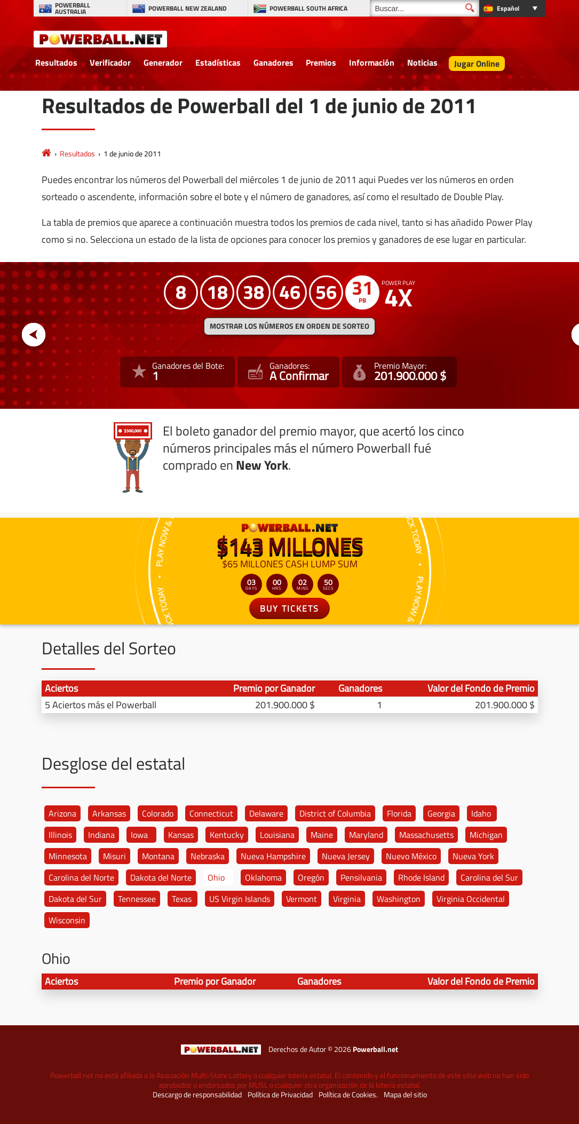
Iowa (139, 834)
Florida (399, 813)
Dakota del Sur (75, 898)
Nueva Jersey (346, 856)
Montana (158, 856)
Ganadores (273, 62)
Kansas (181, 834)
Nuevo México (411, 856)
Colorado (157, 813)
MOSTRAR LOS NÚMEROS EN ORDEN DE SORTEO (289, 326)
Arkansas (109, 813)
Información (371, 62)
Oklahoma (263, 877)
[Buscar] (424, 8)
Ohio (216, 877)
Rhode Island (421, 877)
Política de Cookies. (348, 1094)
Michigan (486, 834)
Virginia (347, 898)
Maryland (366, 834)
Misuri (114, 856)
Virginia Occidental (471, 898)
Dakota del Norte (161, 877)
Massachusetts (426, 834)
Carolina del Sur (489, 877)
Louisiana (277, 834)
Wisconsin (67, 920)
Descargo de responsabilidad (197, 1094)
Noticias (422, 62)
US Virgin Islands (239, 898)
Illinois (60, 834)
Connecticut (211, 813)
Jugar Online (476, 63)
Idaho (481, 813)
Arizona (62, 813)
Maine (322, 834)
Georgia (441, 813)
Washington (399, 898)
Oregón (311, 877)
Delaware (266, 813)
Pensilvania (361, 877)
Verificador (110, 62)
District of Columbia (335, 813)
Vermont (301, 898)
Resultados (56, 62)
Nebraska (208, 856)
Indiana (101, 834)
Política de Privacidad (280, 1094)
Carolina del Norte (81, 877)
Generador (163, 62)
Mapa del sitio (405, 1094)
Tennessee (137, 898)
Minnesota (68, 856)
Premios (321, 62)
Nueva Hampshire (273, 856)
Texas (182, 898)
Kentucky (227, 834)
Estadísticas (218, 62)
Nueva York (473, 856)
